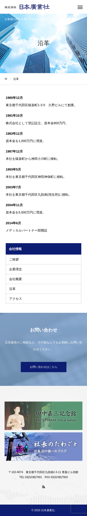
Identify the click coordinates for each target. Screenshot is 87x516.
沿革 (12, 289)
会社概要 (15, 279)
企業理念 (15, 269)
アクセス (15, 298)
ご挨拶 (14, 259)
